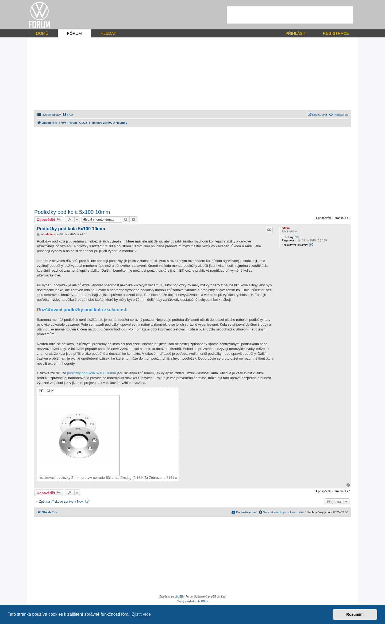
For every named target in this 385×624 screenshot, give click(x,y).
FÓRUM (74, 33)
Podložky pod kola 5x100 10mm (72, 212)
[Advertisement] (289, 15)
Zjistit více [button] (141, 614)
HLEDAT (108, 33)
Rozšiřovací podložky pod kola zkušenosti (82, 309)
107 (297, 237)
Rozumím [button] (355, 614)
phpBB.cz (202, 601)
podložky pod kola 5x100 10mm (91, 373)
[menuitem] (67, 114)
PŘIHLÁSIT (295, 33)
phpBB (179, 596)
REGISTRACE (336, 33)
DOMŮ (42, 33)
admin (286, 228)
